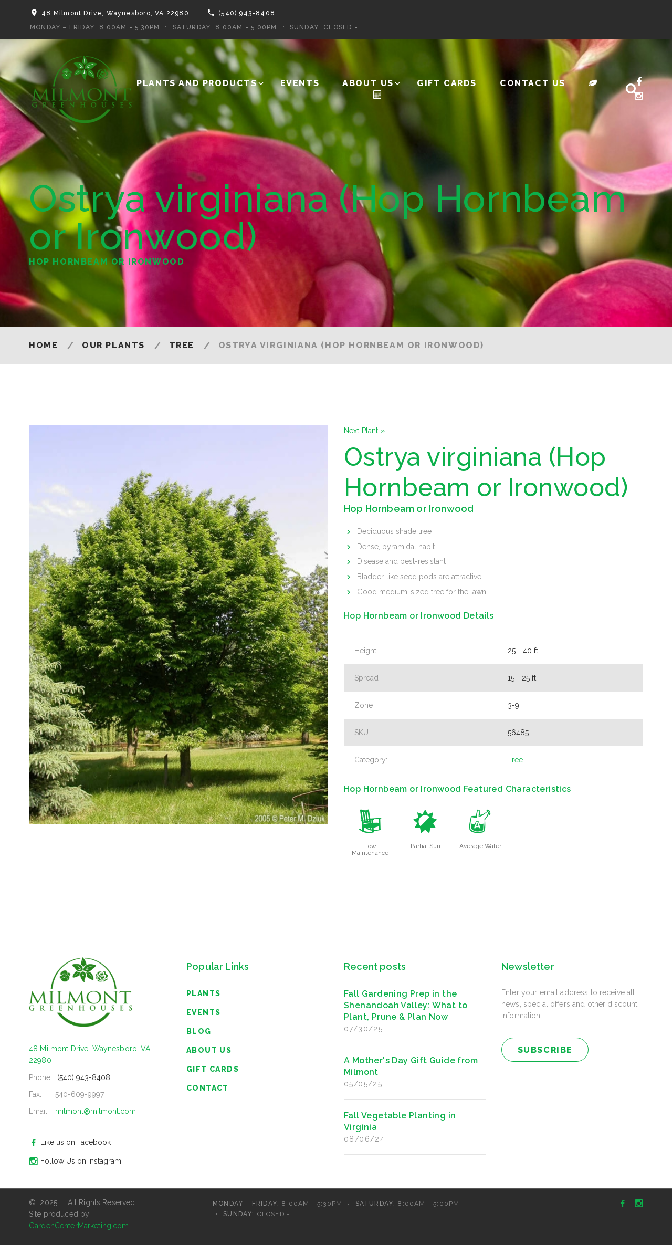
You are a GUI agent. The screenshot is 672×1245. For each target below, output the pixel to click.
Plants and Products (196, 83)
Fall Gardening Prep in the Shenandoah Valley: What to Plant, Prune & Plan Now (405, 1005)
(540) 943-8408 (246, 13)
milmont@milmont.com (95, 1111)
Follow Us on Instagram (73, 1161)
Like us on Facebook (68, 1142)
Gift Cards (447, 83)
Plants (203, 993)
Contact (207, 1088)
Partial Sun (425, 846)
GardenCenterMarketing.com (79, 1225)
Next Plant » (364, 430)
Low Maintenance (370, 849)
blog (199, 1031)
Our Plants (113, 345)
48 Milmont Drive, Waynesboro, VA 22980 (115, 13)
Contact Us (532, 83)
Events (300, 83)
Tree (181, 345)
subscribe (545, 1050)
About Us (368, 83)
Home (43, 345)
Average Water (480, 846)
